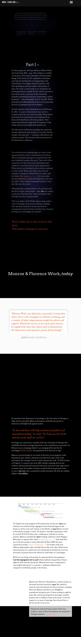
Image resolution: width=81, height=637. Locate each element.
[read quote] (50, 614)
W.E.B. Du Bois (26, 450)
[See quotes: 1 (26, 176)
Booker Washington (35, 544)
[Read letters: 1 (45, 539)
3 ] (37, 176)
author (24, 337)
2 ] (54, 539)
